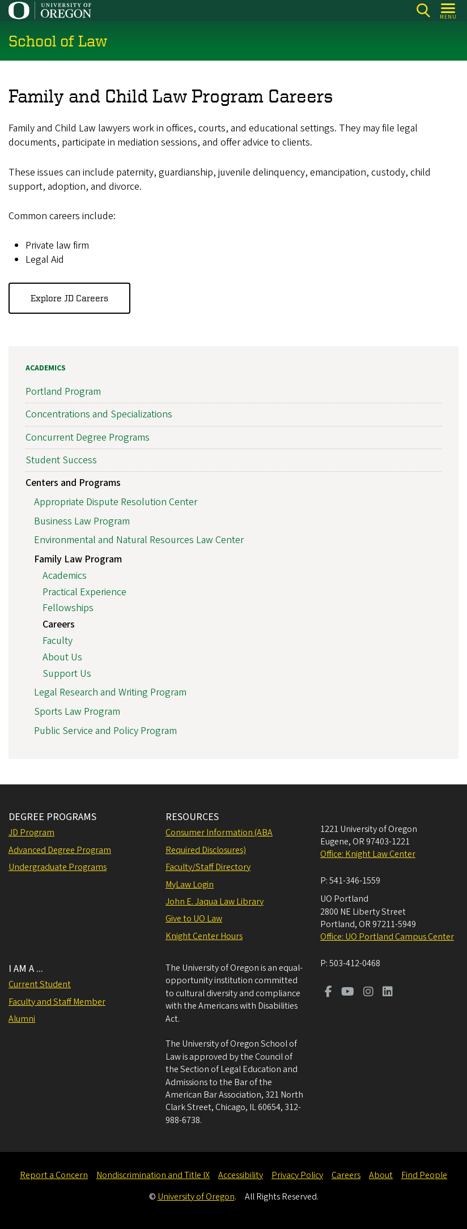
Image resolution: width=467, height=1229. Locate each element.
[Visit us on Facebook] (328, 993)
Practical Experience (84, 592)
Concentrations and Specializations (99, 414)
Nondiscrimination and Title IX (153, 1175)
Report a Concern (54, 1175)
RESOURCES (192, 817)
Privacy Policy (297, 1175)
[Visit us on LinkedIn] (387, 993)
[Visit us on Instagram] (368, 993)
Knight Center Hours (204, 936)
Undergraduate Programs (58, 867)
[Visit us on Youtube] (348, 993)
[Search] (423, 10)
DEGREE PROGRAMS (52, 817)
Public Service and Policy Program (105, 731)
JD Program (31, 832)
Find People (424, 1175)
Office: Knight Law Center (367, 854)
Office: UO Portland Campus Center (387, 937)
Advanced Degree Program (60, 850)
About (381, 1175)
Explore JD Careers (69, 298)
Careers (59, 624)
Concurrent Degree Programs (88, 437)
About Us (62, 657)
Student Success (61, 460)
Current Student (40, 984)
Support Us (67, 674)
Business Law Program (82, 521)
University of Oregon (196, 1196)
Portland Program (63, 392)
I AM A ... (26, 969)
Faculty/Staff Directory (208, 867)
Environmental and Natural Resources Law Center (139, 540)
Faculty (58, 641)
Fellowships (68, 608)
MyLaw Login (189, 884)
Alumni (22, 1019)
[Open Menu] (448, 10)
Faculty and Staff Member (57, 1002)
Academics (46, 368)
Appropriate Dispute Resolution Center (115, 502)
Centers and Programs (73, 483)
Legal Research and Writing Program (110, 692)
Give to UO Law (193, 918)
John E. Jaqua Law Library (214, 901)
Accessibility (240, 1175)
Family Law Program (78, 559)
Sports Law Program (77, 712)
